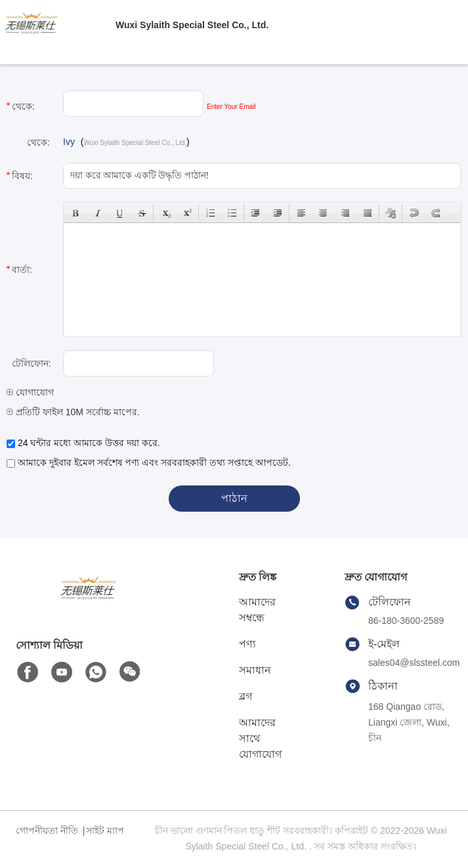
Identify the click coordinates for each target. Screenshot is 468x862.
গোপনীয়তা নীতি (47, 830)
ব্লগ (245, 696)
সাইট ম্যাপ (105, 830)
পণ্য (247, 643)
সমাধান (255, 670)
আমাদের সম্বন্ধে (257, 609)
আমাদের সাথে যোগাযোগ (260, 738)
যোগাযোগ (30, 392)
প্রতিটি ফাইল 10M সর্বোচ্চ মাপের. (73, 412)
